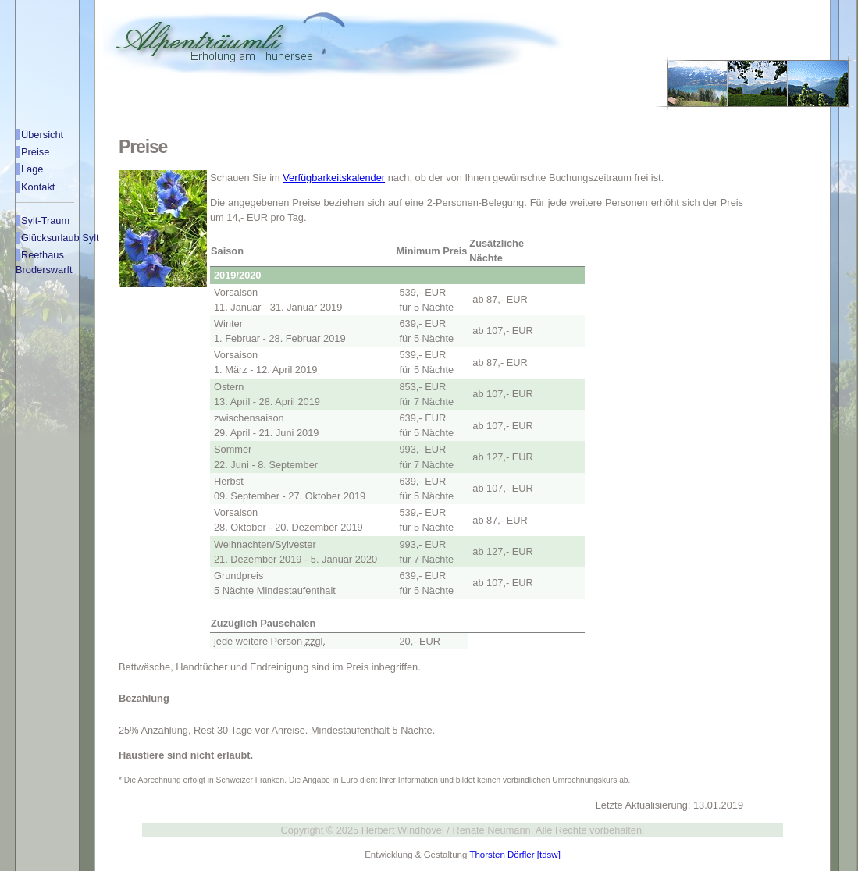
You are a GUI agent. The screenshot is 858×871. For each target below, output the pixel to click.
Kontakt (38, 187)
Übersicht (42, 134)
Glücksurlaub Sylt (60, 238)
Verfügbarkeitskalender (334, 177)
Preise (35, 152)
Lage (32, 169)
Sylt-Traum (45, 220)
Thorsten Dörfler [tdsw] (514, 854)
